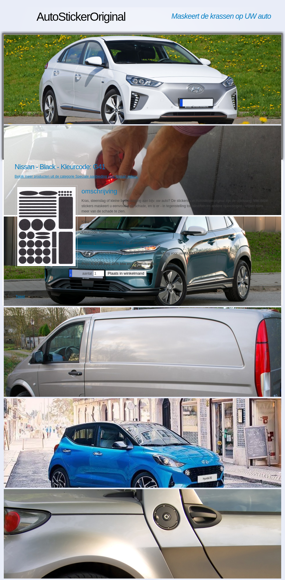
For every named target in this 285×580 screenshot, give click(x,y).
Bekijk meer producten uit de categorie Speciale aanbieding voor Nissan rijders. (76, 176)
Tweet (20, 297)
